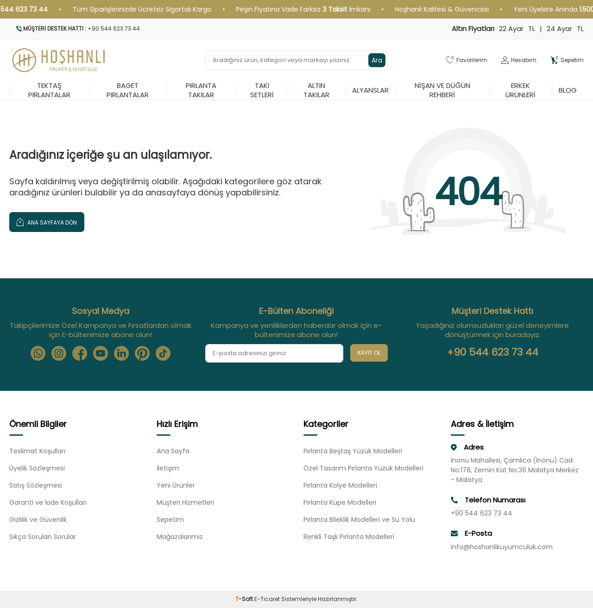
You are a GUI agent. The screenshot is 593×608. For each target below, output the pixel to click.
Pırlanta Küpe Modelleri (339, 502)
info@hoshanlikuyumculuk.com (502, 547)
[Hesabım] (518, 60)
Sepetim (170, 519)
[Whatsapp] (38, 353)
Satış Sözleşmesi (35, 485)
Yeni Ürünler (176, 485)
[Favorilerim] (466, 60)
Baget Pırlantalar (128, 90)
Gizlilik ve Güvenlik (38, 519)
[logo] (58, 60)
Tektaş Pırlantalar (49, 90)
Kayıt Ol (369, 353)
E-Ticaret (267, 599)
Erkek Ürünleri (520, 90)
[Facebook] (79, 353)
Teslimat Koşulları (37, 451)
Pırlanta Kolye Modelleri (340, 485)
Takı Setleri (262, 90)
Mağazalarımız (180, 536)
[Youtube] (100, 353)
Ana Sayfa (173, 451)
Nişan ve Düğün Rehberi (442, 90)
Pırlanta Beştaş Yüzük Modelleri (352, 451)
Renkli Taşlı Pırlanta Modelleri (348, 536)
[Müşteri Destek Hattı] (149, 28)
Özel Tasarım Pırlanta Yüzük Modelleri (363, 468)
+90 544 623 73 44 (492, 352)
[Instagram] (59, 353)
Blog (568, 90)
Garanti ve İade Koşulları (48, 502)
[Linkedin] (121, 353)
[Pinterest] (142, 353)
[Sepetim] (567, 60)
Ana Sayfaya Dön (47, 221)
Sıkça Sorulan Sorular (42, 536)
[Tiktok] (163, 353)
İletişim (168, 468)
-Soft (244, 599)
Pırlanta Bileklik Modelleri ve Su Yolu (359, 519)
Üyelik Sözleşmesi (37, 468)
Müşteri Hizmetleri (185, 502)
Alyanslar (370, 90)
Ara (377, 60)
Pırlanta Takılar (201, 90)
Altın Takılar (316, 90)
